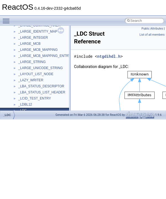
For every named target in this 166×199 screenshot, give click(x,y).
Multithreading (19, 91)
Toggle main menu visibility (7, 18)
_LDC (7, 115)
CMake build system (24, 54)
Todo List (16, 109)
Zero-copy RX (19, 79)
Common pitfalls (21, 60)
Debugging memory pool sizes (31, 67)
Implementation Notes (25, 103)
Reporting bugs (20, 73)
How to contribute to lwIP (27, 48)
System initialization (23, 85)
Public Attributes (152, 28)
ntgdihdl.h (108, 56)
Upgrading (17, 36)
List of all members (152, 34)
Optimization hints (22, 97)
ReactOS (12, 30)
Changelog (17, 42)
